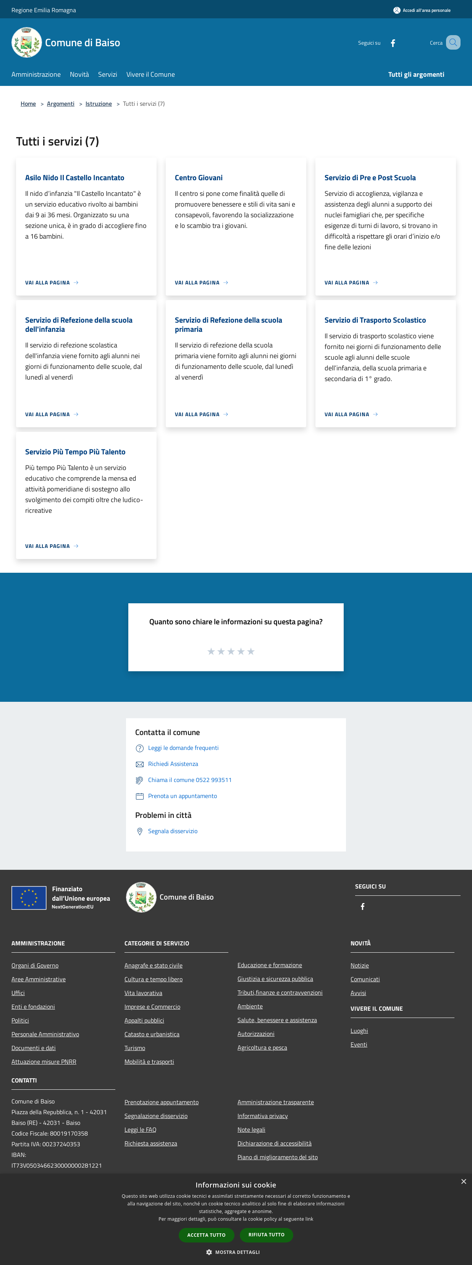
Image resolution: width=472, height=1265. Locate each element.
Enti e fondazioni (33, 1006)
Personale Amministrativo (45, 1034)
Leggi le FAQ (140, 1129)
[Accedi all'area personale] (422, 10)
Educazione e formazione (270, 964)
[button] (236, 1252)
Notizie (360, 965)
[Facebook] (383, 42)
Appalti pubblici (144, 1020)
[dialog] (236, 1219)
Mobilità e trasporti (149, 1061)
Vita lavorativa (143, 992)
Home (28, 103)
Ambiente (250, 1006)
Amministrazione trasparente (276, 1102)
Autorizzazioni (256, 1033)
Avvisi (358, 992)
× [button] (463, 1182)
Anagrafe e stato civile (153, 965)
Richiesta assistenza (150, 1143)
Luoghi (359, 1030)
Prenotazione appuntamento (161, 1102)
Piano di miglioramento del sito (278, 1157)
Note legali (251, 1129)
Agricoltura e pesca (262, 1047)
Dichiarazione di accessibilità (275, 1143)
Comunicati (365, 979)
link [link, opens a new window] (310, 1219)
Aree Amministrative (38, 979)
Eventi (359, 1044)
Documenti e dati (33, 1047)
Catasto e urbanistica (151, 1034)
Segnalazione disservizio (156, 1115)
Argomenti (60, 103)
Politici (20, 1020)
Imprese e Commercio (152, 1006)
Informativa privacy (263, 1115)
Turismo (134, 1047)
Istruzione (99, 103)
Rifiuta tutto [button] (267, 1234)
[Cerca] (451, 42)
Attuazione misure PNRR (43, 1061)
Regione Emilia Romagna (43, 10)
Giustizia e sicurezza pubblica (275, 978)
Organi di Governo (34, 965)
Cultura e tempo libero (153, 979)
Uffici (18, 992)
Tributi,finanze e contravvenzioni (280, 992)
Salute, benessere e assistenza (277, 1019)
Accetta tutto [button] (207, 1235)
